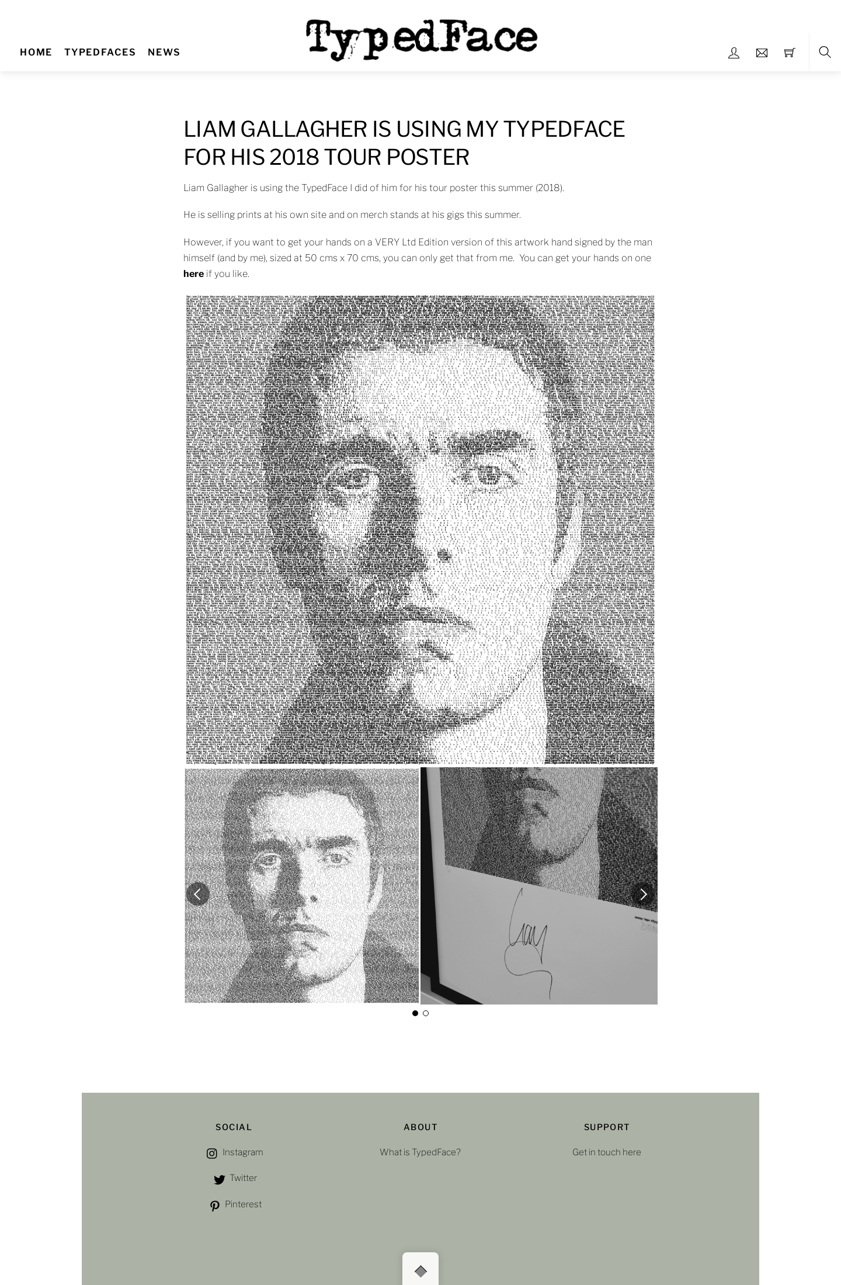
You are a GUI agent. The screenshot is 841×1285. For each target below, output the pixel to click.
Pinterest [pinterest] (234, 1204)
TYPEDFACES (100, 52)
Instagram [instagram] (233, 1152)
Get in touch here (606, 1152)
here (193, 273)
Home (36, 52)
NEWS (164, 52)
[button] (198, 894)
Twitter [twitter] (234, 1177)
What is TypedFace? (420, 1152)
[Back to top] (420, 1268)
